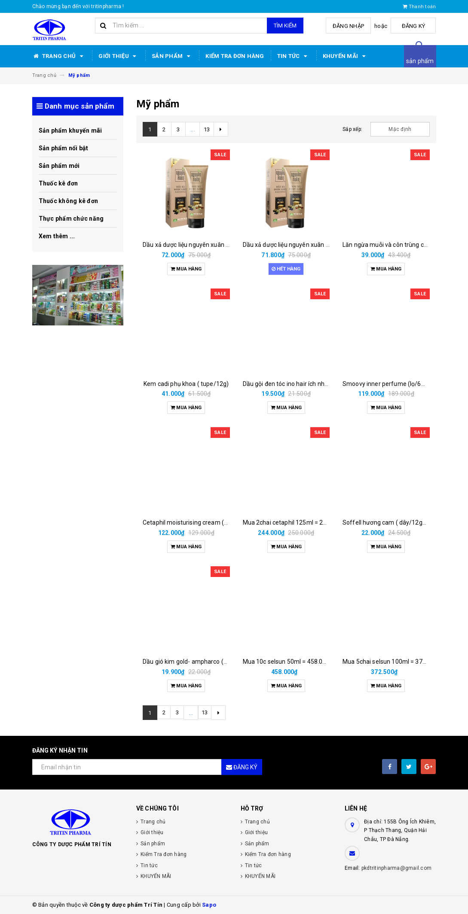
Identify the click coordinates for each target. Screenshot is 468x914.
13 (207, 129)
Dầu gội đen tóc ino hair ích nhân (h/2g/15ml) (305, 383)
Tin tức (293, 56)
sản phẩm (420, 61)
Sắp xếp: (352, 129)
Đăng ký (414, 26)
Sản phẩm (172, 56)
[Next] (221, 129)
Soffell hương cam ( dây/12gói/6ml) (393, 522)
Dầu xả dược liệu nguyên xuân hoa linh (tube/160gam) (217, 244)
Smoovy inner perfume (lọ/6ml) (386, 383)
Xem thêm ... (57, 236)
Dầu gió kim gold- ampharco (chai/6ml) (196, 661)
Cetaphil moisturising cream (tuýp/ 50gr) (199, 522)
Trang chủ (59, 56)
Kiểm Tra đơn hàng (234, 56)
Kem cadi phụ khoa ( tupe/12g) (186, 383)
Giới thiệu (118, 56)
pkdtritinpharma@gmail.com (396, 868)
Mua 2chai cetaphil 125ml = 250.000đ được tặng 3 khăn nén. (325, 522)
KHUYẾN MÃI (345, 56)
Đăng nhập (351, 26)
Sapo (209, 905)
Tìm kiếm (285, 25)
